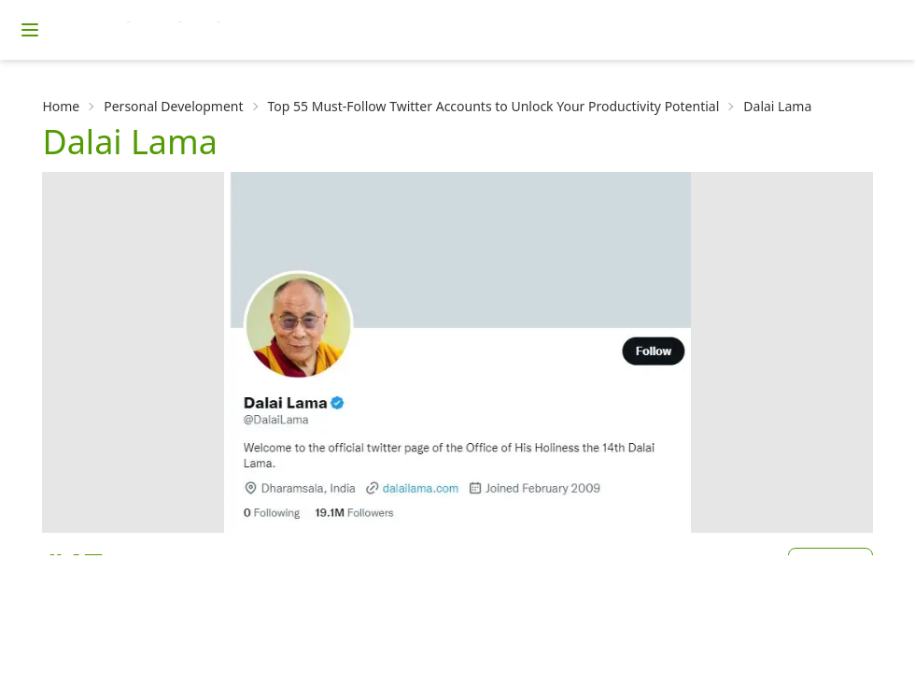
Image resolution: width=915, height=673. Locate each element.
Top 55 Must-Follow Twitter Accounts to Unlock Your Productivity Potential (494, 106)
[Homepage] (210, 29)
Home (60, 106)
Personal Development (173, 106)
